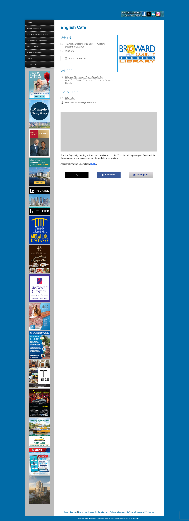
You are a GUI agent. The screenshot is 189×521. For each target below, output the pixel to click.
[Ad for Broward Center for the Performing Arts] (39, 287)
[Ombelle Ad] (39, 490)
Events (80, 512)
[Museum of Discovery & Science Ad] (39, 229)
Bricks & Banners (34, 52)
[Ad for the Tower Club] (39, 374)
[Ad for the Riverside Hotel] (39, 258)
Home (29, 23)
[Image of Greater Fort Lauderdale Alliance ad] (39, 171)
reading (82, 102)
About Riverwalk (34, 28)
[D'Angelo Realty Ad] (39, 113)
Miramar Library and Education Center (84, 77)
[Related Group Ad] (39, 200)
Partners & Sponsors (117, 512)
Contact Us (31, 64)
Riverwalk (73, 512)
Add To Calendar (75, 58)
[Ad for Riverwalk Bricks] (39, 316)
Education (70, 98)
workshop (91, 102)
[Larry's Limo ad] (39, 403)
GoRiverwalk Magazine (135, 512)
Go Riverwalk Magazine (37, 40)
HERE (93, 164)
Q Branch (136, 518)
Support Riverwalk (35, 46)
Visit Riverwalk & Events (37, 34)
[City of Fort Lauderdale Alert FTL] (39, 461)
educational (71, 102)
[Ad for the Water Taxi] (39, 432)
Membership (89, 512)
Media (29, 58)
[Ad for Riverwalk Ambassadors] (39, 345)
